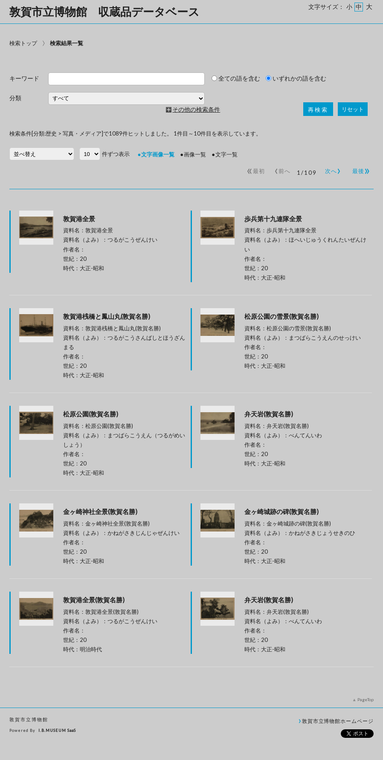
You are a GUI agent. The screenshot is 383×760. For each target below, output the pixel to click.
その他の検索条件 (196, 109)
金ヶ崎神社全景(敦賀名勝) (100, 511)
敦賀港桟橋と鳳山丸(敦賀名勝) (106, 316)
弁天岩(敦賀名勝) (268, 414)
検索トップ (23, 43)
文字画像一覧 (157, 154)
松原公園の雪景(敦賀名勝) (281, 316)
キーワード (24, 78)
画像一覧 (195, 154)
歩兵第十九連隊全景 (273, 219)
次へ (331, 169)
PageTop (365, 699)
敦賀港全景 (79, 219)
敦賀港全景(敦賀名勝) (94, 600)
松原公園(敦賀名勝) (90, 414)
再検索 (318, 110)
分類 (15, 98)
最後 (360, 169)
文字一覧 (226, 154)
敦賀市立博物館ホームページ (338, 721)
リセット (353, 109)
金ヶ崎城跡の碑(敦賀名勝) (281, 511)
